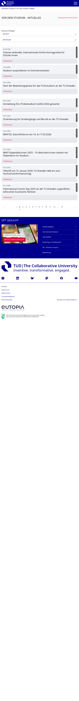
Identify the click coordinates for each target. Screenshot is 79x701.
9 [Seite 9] (42, 586)
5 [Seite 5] (29, 586)
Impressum (5, 669)
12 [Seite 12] (54, 586)
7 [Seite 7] (35, 586)
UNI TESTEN (47, 616)
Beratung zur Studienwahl (52, 621)
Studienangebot (48, 606)
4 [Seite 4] (26, 586)
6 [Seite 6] (32, 586)
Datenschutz (6, 672)
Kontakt (4, 666)
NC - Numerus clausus (50, 627)
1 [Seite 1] (16, 586)
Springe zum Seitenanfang (66, 679)
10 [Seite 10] (46, 586)
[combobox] (39, 34)
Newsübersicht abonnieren (67, 18)
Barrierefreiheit (7, 679)
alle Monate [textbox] (7, 40)
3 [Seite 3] (22, 586)
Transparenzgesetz (8, 675)
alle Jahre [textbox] (6, 34)
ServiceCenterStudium (50, 611)
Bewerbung (47, 632)
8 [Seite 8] (39, 586)
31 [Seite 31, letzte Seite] (62, 586)
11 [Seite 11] (50, 586)
